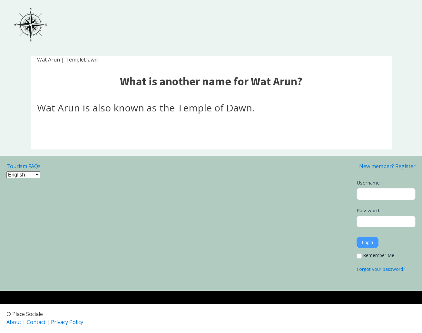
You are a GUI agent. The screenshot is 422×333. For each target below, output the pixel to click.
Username (368, 182)
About (13, 322)
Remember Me (375, 255)
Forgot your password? (381, 269)
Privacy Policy (67, 322)
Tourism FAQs (23, 166)
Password (368, 210)
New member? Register (387, 166)
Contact (36, 322)
